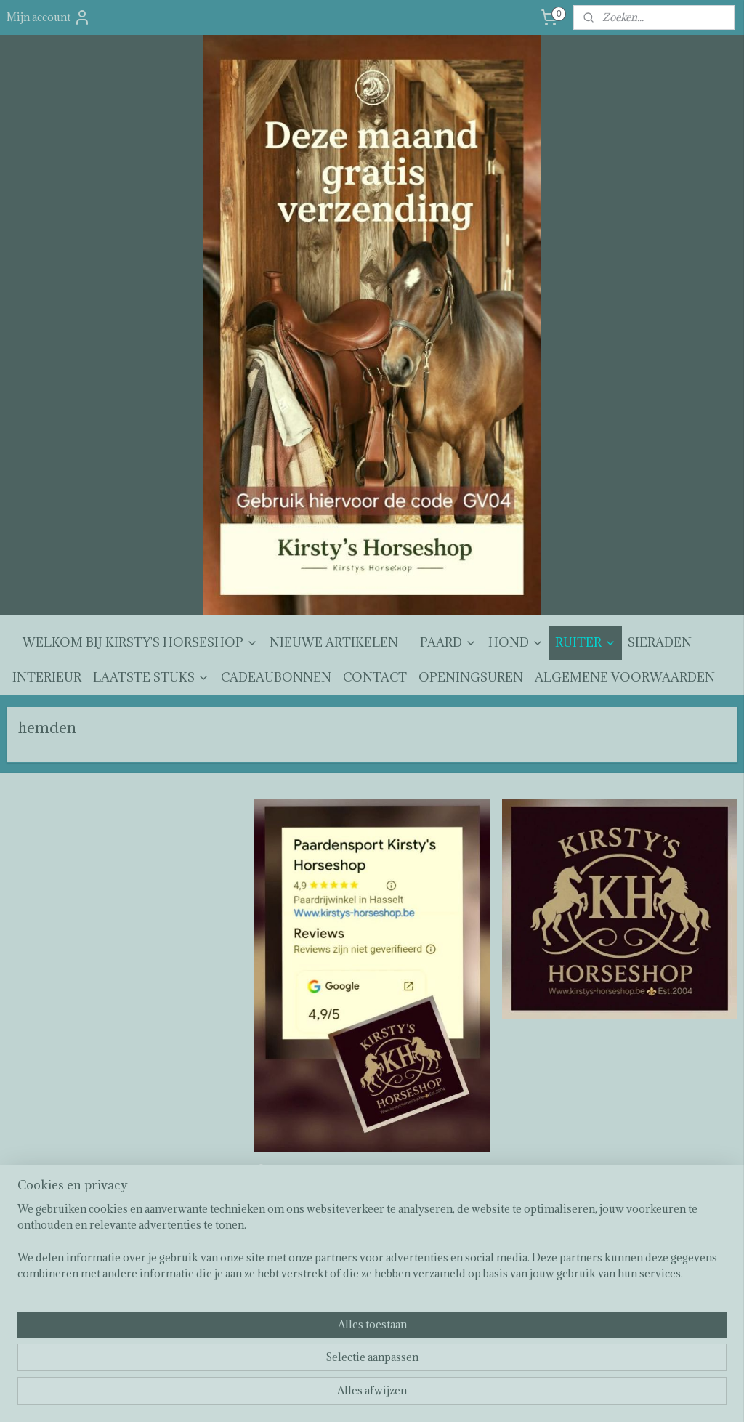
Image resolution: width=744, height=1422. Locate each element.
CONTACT (375, 677)
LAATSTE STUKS (151, 677)
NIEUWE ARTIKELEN (334, 642)
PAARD (448, 642)
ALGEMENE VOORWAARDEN (625, 677)
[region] (276, 1364)
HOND (515, 642)
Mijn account (49, 17)
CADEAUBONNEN (276, 677)
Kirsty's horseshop (303, 1172)
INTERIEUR (46, 677)
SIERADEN (660, 642)
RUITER (585, 642)
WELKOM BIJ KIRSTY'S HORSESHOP (140, 642)
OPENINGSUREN (470, 677)
